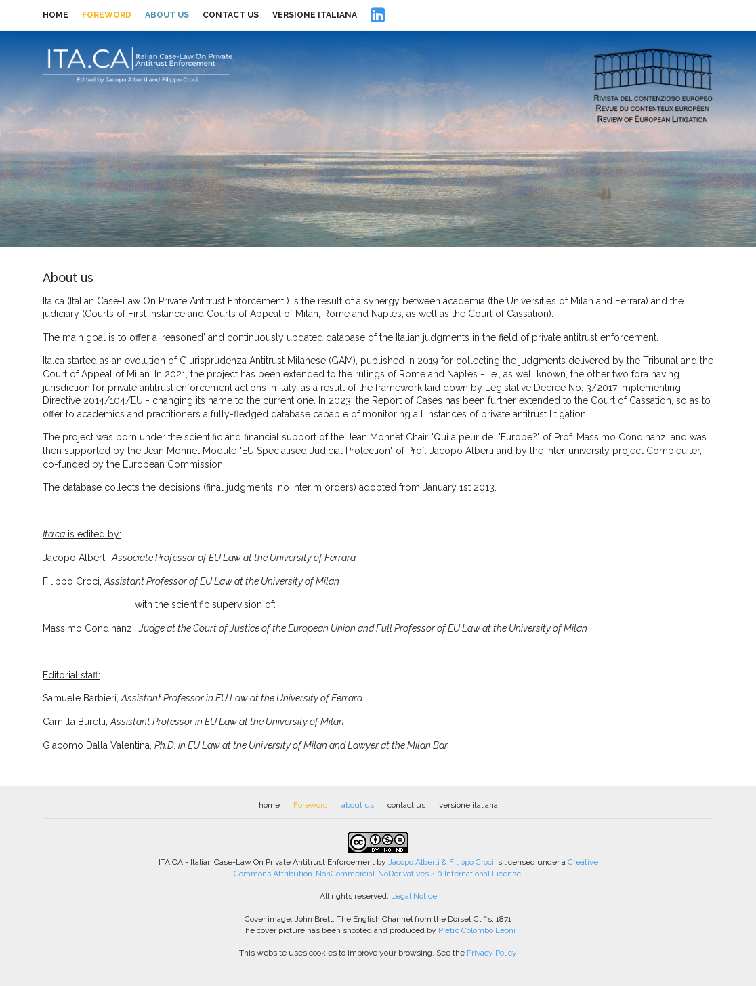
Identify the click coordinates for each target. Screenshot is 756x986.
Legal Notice (414, 896)
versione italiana (314, 15)
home (55, 15)
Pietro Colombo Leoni (477, 930)
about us (167, 15)
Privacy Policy (492, 953)
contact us (231, 15)
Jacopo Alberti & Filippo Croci (441, 862)
